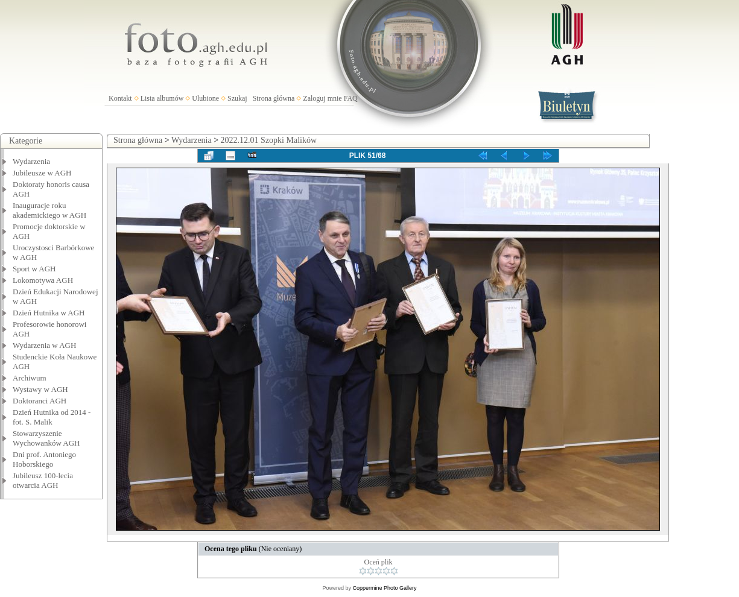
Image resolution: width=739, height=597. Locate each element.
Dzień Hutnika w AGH (49, 312)
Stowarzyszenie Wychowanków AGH (46, 438)
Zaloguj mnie (322, 98)
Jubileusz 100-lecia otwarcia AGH (43, 480)
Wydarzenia (31, 161)
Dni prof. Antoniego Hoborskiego (44, 459)
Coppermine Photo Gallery (384, 588)
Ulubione (205, 98)
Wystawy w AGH (40, 389)
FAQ (351, 98)
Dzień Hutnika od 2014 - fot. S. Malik (51, 417)
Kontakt (120, 98)
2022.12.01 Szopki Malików (269, 140)
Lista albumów (162, 98)
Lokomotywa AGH (43, 280)
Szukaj (237, 98)
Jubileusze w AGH (42, 172)
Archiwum (29, 377)
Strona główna (274, 98)
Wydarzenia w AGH (44, 345)
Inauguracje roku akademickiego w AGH (49, 210)
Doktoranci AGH (39, 400)
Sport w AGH (34, 268)
